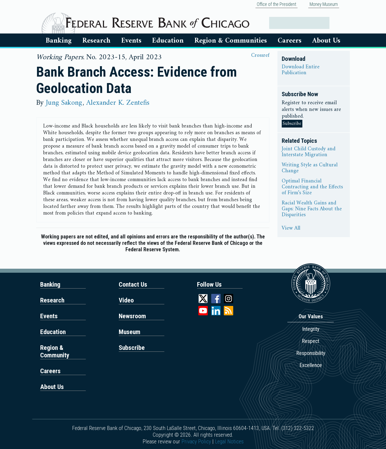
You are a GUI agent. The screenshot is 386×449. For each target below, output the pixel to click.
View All (291, 228)
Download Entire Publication (301, 70)
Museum (129, 332)
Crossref (260, 55)
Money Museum (324, 4)
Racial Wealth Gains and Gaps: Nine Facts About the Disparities (312, 209)
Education (168, 41)
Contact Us (133, 284)
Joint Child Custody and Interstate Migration (308, 152)
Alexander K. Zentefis (117, 102)
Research (96, 41)
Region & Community (54, 351)
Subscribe (292, 124)
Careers (290, 41)
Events (131, 41)
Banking (59, 41)
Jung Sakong (64, 102)
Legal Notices (229, 441)
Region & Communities (230, 41)
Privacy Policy (196, 441)
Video (126, 300)
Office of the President (276, 4)
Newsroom (132, 316)
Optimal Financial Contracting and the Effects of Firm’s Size (312, 187)
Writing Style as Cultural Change (309, 168)
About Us (326, 41)
